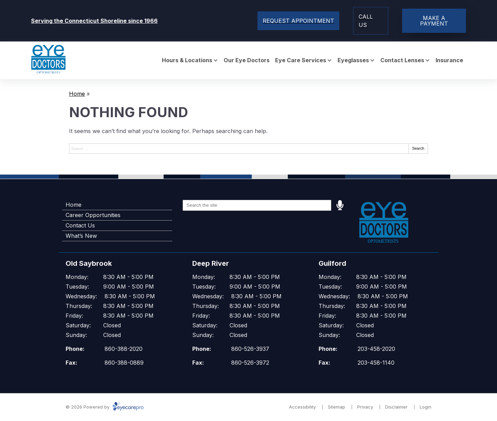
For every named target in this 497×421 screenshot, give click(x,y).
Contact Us (80, 225)
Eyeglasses (353, 60)
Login (425, 407)
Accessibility (302, 407)
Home (77, 93)
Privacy (365, 407)
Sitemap (336, 407)
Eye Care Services (300, 60)
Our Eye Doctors (247, 60)
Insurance (449, 60)
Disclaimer (396, 407)
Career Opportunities (93, 215)
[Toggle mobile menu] (298, 20)
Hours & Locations (187, 60)
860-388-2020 (124, 348)
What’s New (81, 235)
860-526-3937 (250, 348)
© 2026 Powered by (105, 407)
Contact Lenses (402, 60)
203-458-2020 (376, 348)
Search (418, 148)
